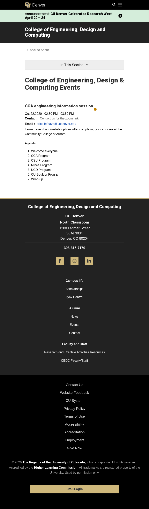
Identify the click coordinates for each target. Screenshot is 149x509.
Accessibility (74, 424)
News (74, 316)
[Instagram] (74, 266)
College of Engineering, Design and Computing (65, 32)
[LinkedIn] (89, 266)
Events (74, 324)
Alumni (74, 308)
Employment (74, 440)
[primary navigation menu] (120, 5)
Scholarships (75, 289)
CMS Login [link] (74, 489)
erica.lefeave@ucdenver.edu (56, 123)
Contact (74, 333)
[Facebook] (60, 266)
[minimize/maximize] (120, 16)
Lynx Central (74, 297)
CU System (74, 401)
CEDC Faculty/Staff (74, 360)
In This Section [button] (74, 65)
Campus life (74, 280)
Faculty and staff (74, 344)
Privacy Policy (74, 409)
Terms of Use (74, 416)
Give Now (74, 448)
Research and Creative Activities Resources (74, 352)
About (45, 50)
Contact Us (74, 385)
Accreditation (74, 432)
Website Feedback (74, 393)
